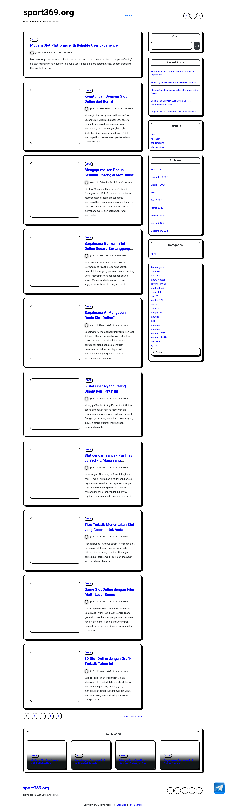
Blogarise (121, 804)
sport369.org (48, 12)
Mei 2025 (156, 192)
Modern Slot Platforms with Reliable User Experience (77, 45)
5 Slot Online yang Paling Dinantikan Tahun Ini (106, 388)
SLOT (34, 39)
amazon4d (156, 275)
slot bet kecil (157, 288)
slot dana (155, 329)
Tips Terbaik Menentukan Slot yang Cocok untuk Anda (109, 527)
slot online (156, 271)
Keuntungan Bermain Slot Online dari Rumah (107, 99)
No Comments (65, 52)
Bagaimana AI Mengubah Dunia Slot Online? (106, 315)
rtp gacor (155, 138)
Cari (175, 36)
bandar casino (157, 143)
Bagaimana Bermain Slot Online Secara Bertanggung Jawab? (108, 249)
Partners (160, 352)
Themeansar (136, 804)
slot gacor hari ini (159, 337)
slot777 (155, 308)
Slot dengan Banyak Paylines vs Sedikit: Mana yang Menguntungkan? (107, 460)
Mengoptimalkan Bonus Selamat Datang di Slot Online (105, 175)
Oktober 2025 (158, 184)
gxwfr (35, 52)
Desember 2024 (159, 230)
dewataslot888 (159, 283)
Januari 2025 (157, 223)
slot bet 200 (157, 300)
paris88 (154, 296)
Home (128, 15)
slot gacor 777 (158, 333)
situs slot (155, 341)
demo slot (156, 292)
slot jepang (156, 312)
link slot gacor (158, 267)
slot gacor (156, 325)
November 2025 (159, 177)
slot (153, 320)
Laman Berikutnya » (132, 716)
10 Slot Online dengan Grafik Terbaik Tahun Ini (110, 661)
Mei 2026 (156, 169)
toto (153, 134)
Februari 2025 (158, 215)
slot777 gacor (158, 279)
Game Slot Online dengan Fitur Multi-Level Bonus (107, 592)
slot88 (154, 304)
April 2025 (156, 200)
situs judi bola (157, 147)
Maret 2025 (157, 207)
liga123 (155, 345)
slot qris (155, 316)
